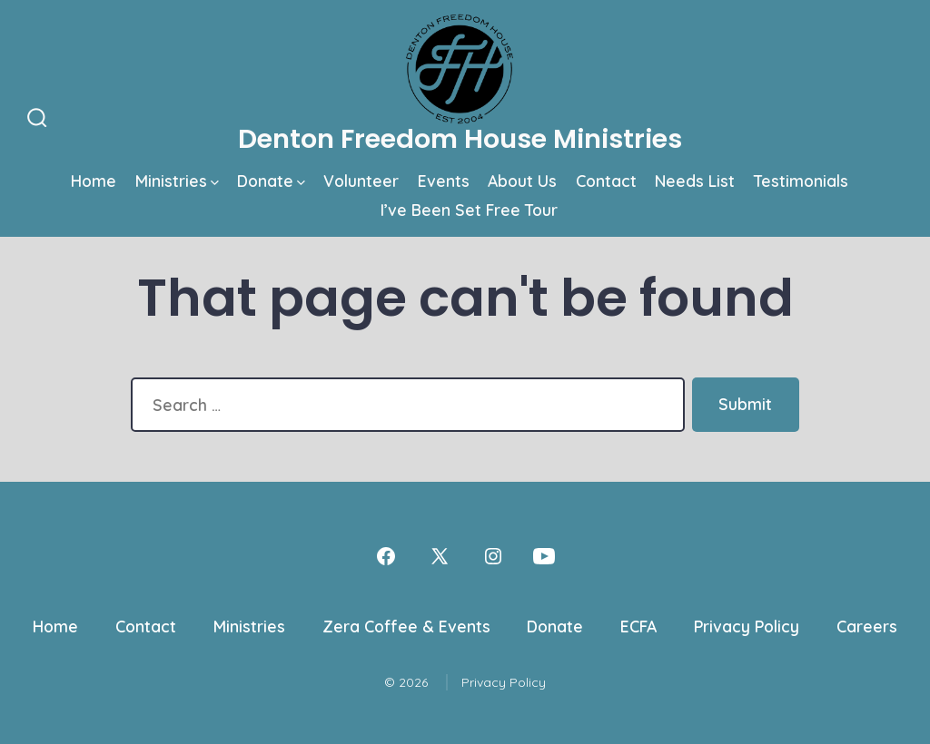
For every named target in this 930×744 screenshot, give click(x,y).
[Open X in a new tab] (439, 556)
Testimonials (801, 181)
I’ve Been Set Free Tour (469, 210)
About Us (522, 181)
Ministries (177, 181)
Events (444, 181)
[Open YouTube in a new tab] (544, 556)
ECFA (638, 626)
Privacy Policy (746, 626)
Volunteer (361, 181)
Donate (271, 181)
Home (93, 181)
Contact (606, 181)
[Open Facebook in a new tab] (386, 556)
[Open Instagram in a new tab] (493, 556)
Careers (866, 626)
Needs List (695, 181)
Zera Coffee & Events (406, 626)
